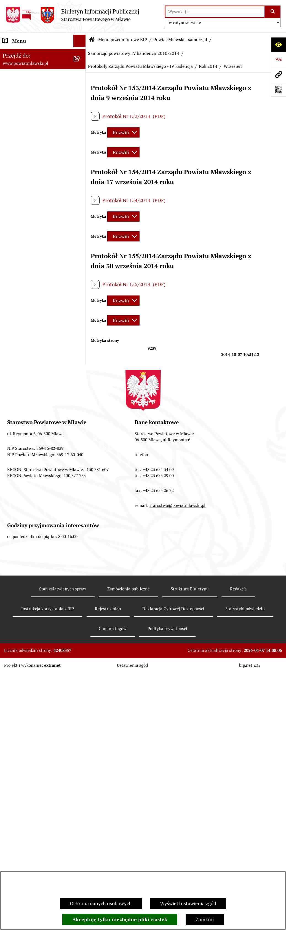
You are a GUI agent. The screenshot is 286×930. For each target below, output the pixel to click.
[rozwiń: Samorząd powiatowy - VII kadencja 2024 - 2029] (81, 164)
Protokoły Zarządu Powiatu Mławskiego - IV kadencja (140, 66)
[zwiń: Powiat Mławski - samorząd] (81, 140)
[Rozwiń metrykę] (123, 132)
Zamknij (205, 919)
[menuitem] (43, 69)
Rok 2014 (208, 66)
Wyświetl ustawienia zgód (188, 903)
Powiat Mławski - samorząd (180, 39)
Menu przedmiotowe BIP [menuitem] (29, 53)
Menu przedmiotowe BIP (122, 39)
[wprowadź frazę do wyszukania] (215, 12)
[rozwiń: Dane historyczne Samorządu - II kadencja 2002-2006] (81, 705)
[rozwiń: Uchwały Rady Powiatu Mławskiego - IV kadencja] (81, 335)
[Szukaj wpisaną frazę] (272, 12)
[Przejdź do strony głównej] (72, 15)
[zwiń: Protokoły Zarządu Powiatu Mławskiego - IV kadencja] (81, 428)
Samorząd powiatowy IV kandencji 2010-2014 (133, 53)
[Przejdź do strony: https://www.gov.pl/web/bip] (278, 59)
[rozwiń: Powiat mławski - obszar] (81, 124)
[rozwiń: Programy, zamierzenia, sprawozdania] (81, 101)
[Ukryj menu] (79, 41)
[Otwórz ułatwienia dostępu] (278, 44)
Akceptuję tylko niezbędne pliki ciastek (119, 919)
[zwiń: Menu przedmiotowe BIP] (81, 53)
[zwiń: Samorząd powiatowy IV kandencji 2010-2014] (81, 234)
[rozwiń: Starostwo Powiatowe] (81, 836)
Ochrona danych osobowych (101, 903)
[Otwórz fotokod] (278, 89)
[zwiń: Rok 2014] (81, 459)
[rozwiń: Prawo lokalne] (81, 85)
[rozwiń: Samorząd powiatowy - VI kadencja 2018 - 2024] (81, 187)
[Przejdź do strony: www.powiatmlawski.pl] (278, 74)
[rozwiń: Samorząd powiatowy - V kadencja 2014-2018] (81, 211)
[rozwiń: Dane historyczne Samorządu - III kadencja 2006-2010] (81, 674)
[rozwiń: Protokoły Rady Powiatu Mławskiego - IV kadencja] (81, 397)
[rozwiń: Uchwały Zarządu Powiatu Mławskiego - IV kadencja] (81, 366)
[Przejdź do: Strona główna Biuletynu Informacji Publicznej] (92, 39)
